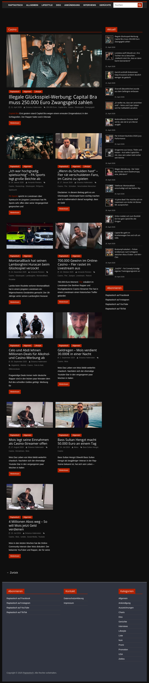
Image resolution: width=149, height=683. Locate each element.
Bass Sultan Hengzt (90, 447)
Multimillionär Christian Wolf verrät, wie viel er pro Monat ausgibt (126, 122)
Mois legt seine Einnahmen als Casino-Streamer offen (29, 441)
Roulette (12, 279)
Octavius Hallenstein (34, 107)
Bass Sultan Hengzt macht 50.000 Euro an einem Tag (77, 441)
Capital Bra (62, 107)
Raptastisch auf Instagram (117, 300)
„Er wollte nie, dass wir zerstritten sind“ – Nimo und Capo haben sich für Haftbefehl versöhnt (128, 105)
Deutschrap (19, 186)
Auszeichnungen (126, 608)
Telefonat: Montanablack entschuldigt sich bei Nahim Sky (127, 186)
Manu (76, 447)
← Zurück (12, 572)
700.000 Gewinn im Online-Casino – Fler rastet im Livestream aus (78, 264)
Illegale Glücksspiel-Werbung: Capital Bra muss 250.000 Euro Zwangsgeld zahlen (53, 99)
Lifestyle (47, 5)
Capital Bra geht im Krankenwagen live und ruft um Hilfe (127, 235)
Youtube (41, 537)
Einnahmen (19, 451)
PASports (39, 186)
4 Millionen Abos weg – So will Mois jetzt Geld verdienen (28, 525)
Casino (70, 107)
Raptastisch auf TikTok (115, 309)
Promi (121, 645)
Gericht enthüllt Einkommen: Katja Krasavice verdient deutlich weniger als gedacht (128, 75)
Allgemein (32, 5)
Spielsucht (13, 190)
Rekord (89, 276)
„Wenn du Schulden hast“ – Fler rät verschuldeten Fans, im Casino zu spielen (78, 175)
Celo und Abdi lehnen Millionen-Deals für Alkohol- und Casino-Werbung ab (29, 354)
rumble (23, 537)
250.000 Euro (51, 107)
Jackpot (72, 276)
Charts (122, 612)
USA (121, 654)
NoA (121, 640)
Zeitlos (122, 659)
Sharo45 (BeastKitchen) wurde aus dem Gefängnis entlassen (127, 90)
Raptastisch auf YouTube (116, 304)
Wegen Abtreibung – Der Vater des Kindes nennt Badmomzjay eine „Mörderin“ (127, 172)
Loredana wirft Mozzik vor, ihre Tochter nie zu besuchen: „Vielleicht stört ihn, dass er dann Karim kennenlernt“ (128, 57)
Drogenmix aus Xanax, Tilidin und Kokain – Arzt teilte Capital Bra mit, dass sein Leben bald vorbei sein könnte (128, 154)
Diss (58, 5)
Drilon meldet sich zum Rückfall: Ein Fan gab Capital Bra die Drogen (128, 219)
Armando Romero (35, 182)
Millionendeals (14, 369)
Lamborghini (30, 276)
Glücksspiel (79, 107)
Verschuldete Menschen (86, 186)
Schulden (72, 186)
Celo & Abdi (38, 365)
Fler (66, 186)
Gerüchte (105, 5)
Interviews (89, 5)
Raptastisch (15, 5)
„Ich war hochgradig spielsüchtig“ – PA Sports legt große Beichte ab (27, 175)
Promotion (123, 649)
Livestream (80, 276)
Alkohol (23, 365)
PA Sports (13, 196)
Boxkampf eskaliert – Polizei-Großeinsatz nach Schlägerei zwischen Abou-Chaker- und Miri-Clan (128, 253)
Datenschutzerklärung (74, 598)
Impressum (69, 603)
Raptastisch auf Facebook (117, 295)
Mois (66, 361)
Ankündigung (72, 5)
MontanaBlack (42, 276)
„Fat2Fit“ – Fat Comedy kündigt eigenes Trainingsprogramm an (127, 269)
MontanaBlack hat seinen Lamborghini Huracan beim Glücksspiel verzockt (29, 264)
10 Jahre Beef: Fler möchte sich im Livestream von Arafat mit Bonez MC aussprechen (128, 202)
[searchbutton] (140, 5)
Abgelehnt (15, 365)
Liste (121, 635)
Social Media (32, 537)
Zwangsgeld (89, 107)
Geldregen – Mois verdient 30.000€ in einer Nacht (77, 352)
